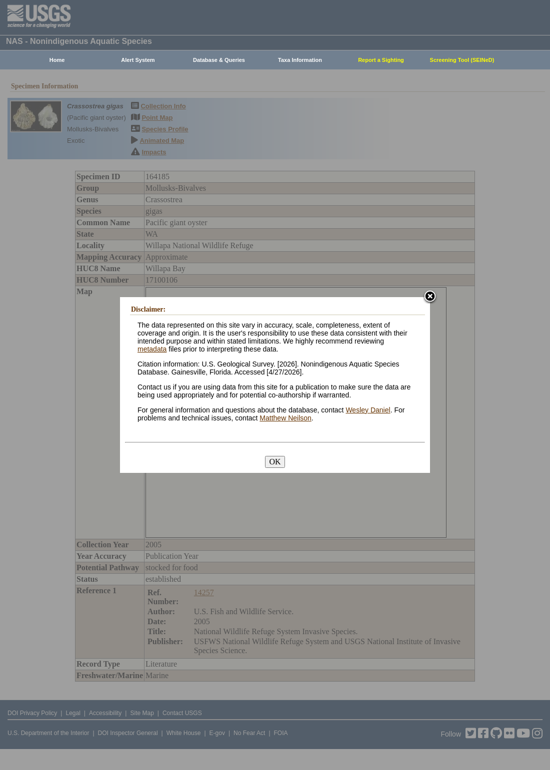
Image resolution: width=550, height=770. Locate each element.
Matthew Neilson (286, 418)
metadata (152, 349)
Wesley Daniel (368, 410)
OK (274, 461)
